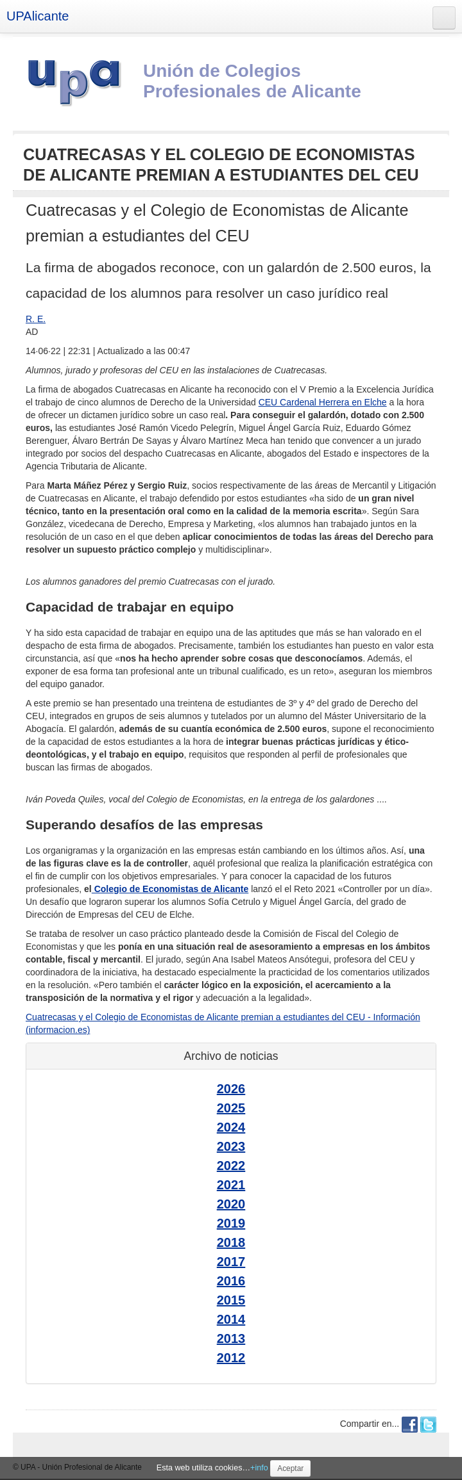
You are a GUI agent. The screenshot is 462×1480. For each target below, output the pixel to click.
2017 (231, 1262)
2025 (231, 1108)
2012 (231, 1358)
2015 (231, 1300)
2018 (231, 1242)
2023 (231, 1146)
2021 (231, 1185)
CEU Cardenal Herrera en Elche (323, 402)
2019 (231, 1223)
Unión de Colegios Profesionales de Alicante (252, 81)
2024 (231, 1127)
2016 (231, 1281)
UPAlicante (37, 16)
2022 (231, 1166)
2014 (231, 1319)
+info (259, 1467)
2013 (231, 1338)
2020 (231, 1204)
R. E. (36, 319)
